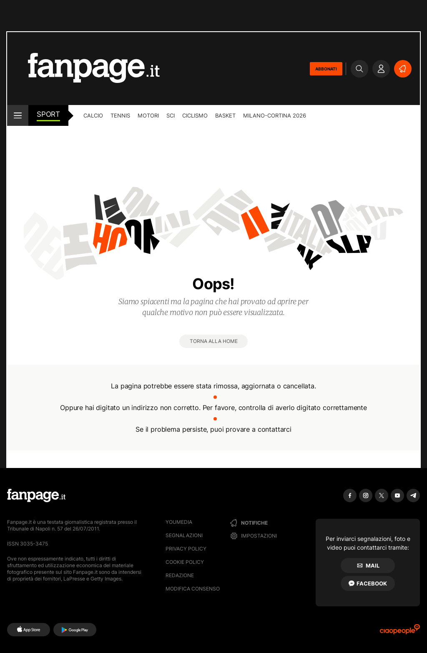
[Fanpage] (36, 495)
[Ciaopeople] (400, 631)
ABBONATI (326, 68)
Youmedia (179, 522)
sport (48, 114)
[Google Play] (74, 629)
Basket (225, 115)
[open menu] (17, 115)
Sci (170, 115)
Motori (148, 115)
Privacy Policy (186, 548)
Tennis (120, 115)
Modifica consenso (193, 588)
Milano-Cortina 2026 (274, 115)
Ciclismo (195, 115)
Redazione (180, 575)
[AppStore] (28, 629)
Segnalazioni (184, 535)
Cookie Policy (185, 562)
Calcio (93, 115)
